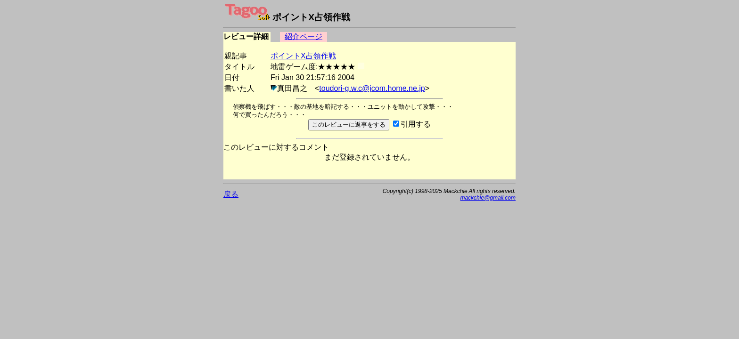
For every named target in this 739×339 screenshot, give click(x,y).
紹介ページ (303, 36)
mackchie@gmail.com (488, 197)
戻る (230, 194)
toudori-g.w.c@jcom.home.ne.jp (372, 88)
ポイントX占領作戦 (303, 56)
